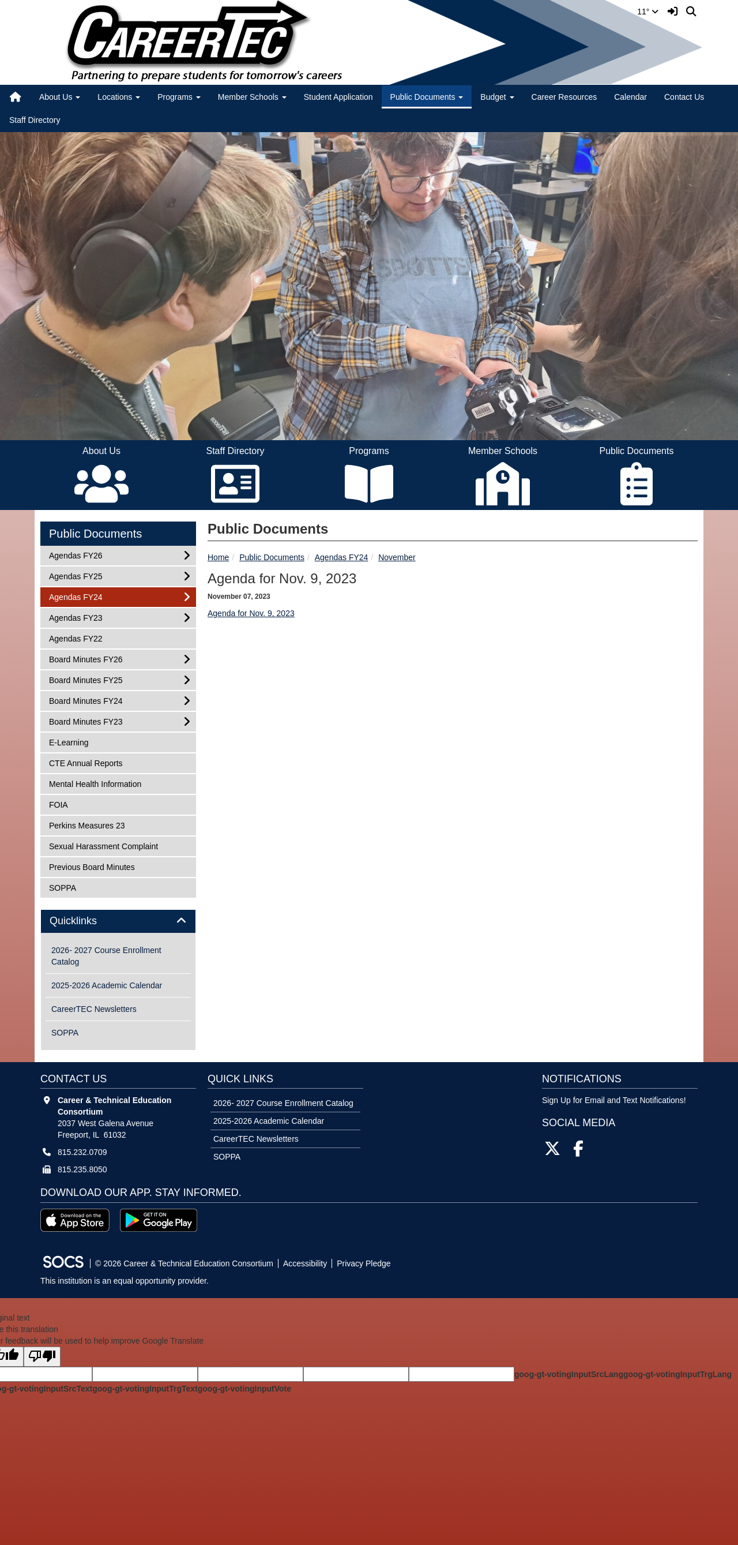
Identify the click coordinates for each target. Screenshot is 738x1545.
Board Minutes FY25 (85, 679)
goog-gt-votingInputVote (244, 1388)
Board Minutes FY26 (85, 658)
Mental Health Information (94, 783)
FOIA (64, 803)
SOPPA (64, 887)
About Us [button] (59, 97)
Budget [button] (497, 97)
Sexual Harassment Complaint (103, 845)
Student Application (338, 97)
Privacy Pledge (363, 1263)
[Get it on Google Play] (158, 1220)
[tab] (118, 921)
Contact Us (684, 97)
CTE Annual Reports (85, 762)
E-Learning (68, 741)
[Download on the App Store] (75, 1220)
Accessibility (305, 1263)
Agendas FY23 (75, 617)
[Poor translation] (42, 1357)
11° (647, 11)
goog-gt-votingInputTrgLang (677, 1374)
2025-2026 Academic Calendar (106, 985)
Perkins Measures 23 (86, 824)
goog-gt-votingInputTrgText (144, 1388)
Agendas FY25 (75, 575)
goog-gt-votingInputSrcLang (568, 1374)
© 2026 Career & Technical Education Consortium (184, 1263)
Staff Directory (34, 120)
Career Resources (564, 97)
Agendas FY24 (341, 557)
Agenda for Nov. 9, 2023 (251, 613)
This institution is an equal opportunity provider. (124, 1280)
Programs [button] (179, 97)
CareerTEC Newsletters (94, 1009)
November (397, 557)
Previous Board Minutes (91, 866)
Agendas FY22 (75, 637)
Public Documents (271, 557)
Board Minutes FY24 (85, 700)
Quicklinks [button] (86, 921)
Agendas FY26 (75, 554)
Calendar (630, 97)
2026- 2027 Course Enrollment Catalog (106, 956)
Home (218, 557)
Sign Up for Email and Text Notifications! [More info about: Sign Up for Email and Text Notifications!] (614, 1100)
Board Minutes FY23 (85, 720)
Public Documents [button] (427, 97)
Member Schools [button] (252, 97)
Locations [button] (118, 97)
